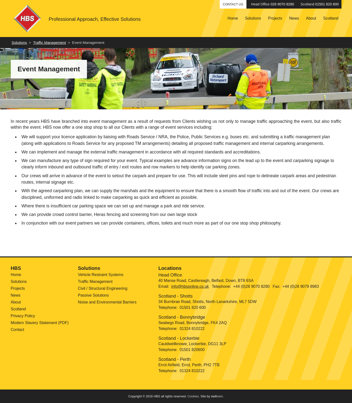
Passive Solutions (93, 295)
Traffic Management (49, 42)
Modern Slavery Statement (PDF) (40, 323)
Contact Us (233, 4)
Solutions (253, 18)
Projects (275, 18)
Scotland (330, 18)
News (294, 18)
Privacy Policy (23, 316)
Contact (17, 329)
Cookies (193, 396)
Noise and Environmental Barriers (107, 302)
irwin (217, 396)
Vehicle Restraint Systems (100, 275)
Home (233, 18)
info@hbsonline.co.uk (190, 286)
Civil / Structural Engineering (102, 288)
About (311, 18)
